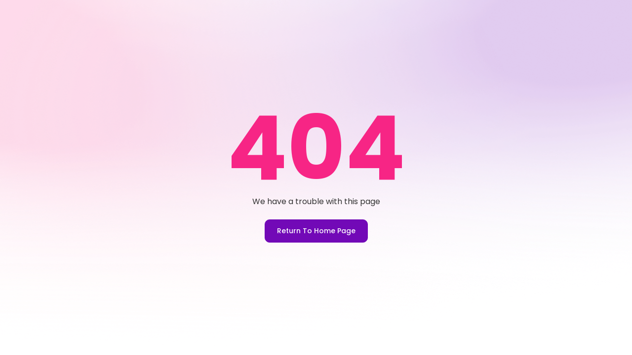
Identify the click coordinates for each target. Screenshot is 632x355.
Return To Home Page (316, 231)
